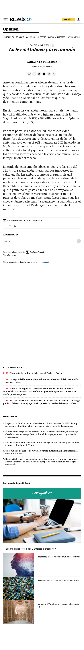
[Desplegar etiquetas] (79, 241)
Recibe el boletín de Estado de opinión (25, 220)
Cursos (42, 493)
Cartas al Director (56, 37)
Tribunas (20, 37)
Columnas (30, 37)
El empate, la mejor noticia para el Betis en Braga (36, 373)
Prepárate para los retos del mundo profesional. (58, 556)
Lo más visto (10, 416)
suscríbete (69, 19)
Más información (10, 255)
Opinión (11, 29)
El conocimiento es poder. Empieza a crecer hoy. (31, 548)
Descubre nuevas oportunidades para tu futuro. (58, 580)
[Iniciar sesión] (78, 19)
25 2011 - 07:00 (42, 66)
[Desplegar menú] (5, 19)
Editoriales (9, 37)
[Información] (53, 45)
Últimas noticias (12, 367)
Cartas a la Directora (42, 62)
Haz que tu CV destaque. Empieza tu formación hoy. (58, 605)
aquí (47, 262)
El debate (41, 37)
